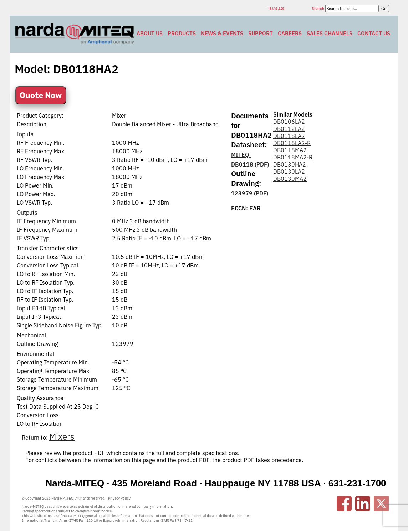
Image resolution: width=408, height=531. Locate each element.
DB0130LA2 (289, 171)
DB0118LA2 (289, 135)
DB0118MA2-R (292, 157)
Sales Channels (329, 33)
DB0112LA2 (289, 128)
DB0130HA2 (289, 164)
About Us (150, 33)
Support (260, 33)
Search (318, 8)
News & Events (222, 33)
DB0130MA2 (290, 178)
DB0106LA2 (289, 121)
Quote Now (41, 95)
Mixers (62, 436)
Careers (290, 33)
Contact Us (373, 33)
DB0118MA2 (290, 150)
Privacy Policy (119, 498)
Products (182, 33)
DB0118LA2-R (292, 143)
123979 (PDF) (249, 193)
